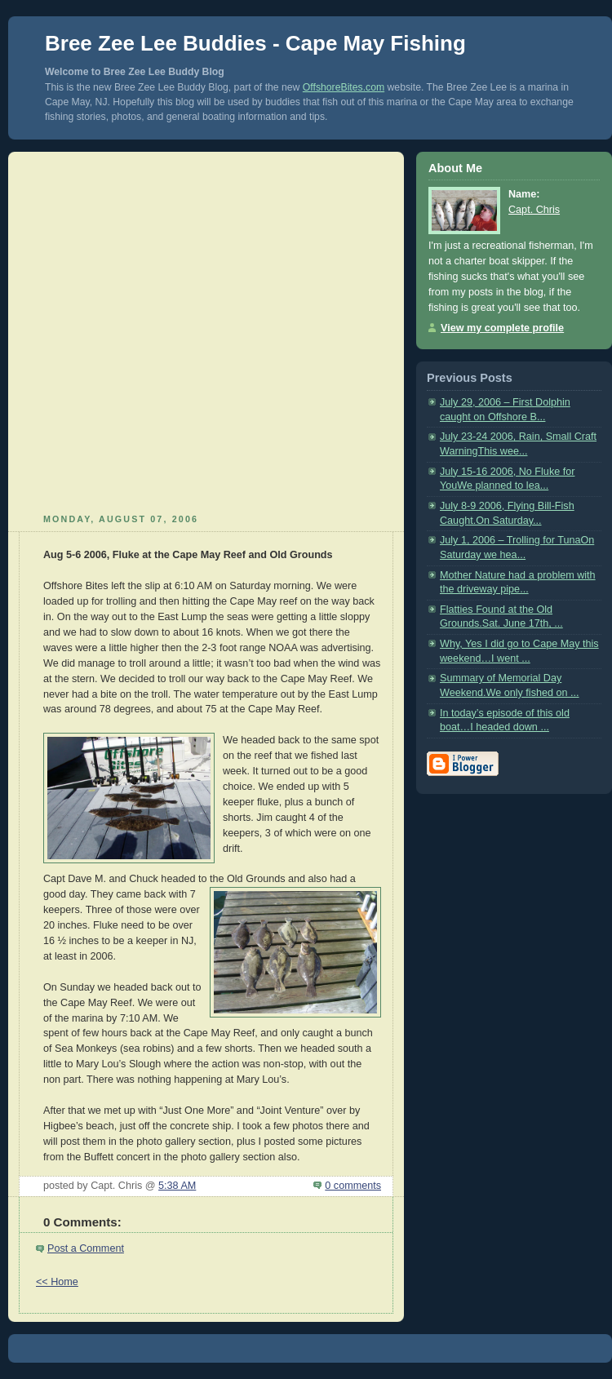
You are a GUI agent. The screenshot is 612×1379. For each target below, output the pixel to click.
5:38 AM (177, 1185)
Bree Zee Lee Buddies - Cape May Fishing (255, 43)
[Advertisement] (170, 330)
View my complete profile (502, 328)
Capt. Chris (534, 209)
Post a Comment (85, 1248)
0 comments (353, 1185)
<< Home (57, 1282)
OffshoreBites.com (343, 87)
